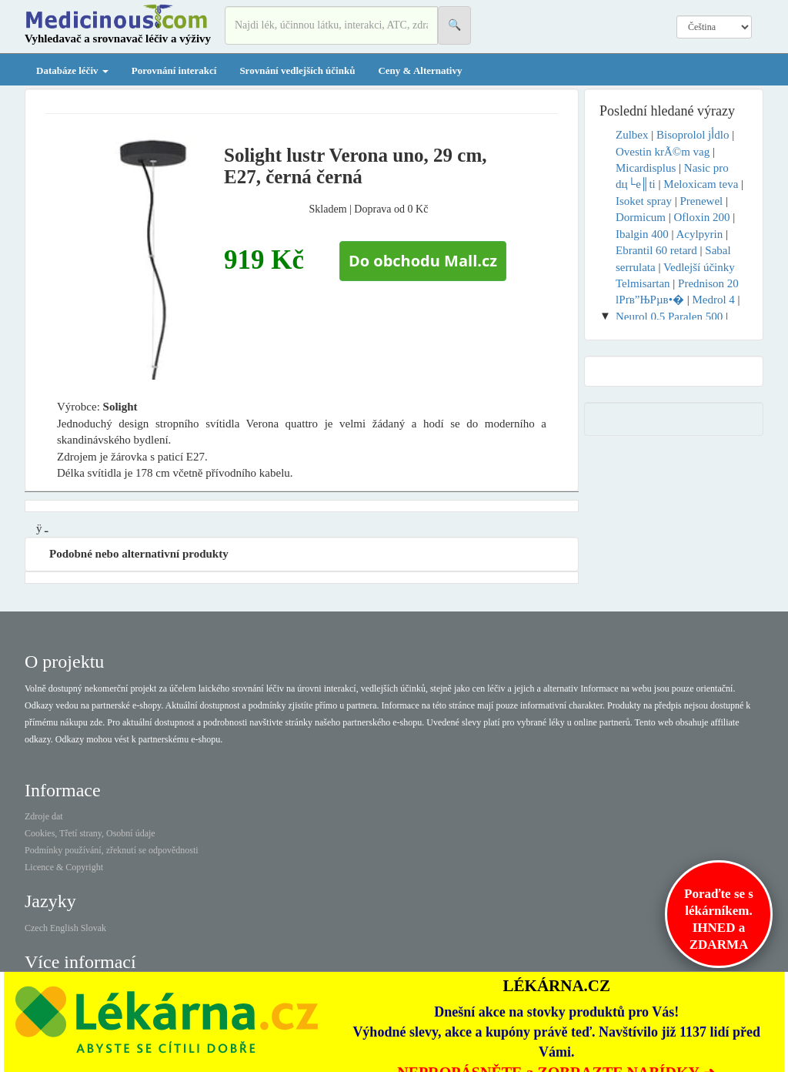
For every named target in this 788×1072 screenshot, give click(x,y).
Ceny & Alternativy (420, 70)
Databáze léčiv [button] (72, 70)
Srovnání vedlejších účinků (297, 70)
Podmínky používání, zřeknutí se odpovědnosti (112, 850)
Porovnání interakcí (174, 70)
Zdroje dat (44, 816)
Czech (36, 928)
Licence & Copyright (64, 867)
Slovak (93, 928)
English (64, 928)
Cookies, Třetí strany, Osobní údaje (90, 833)
